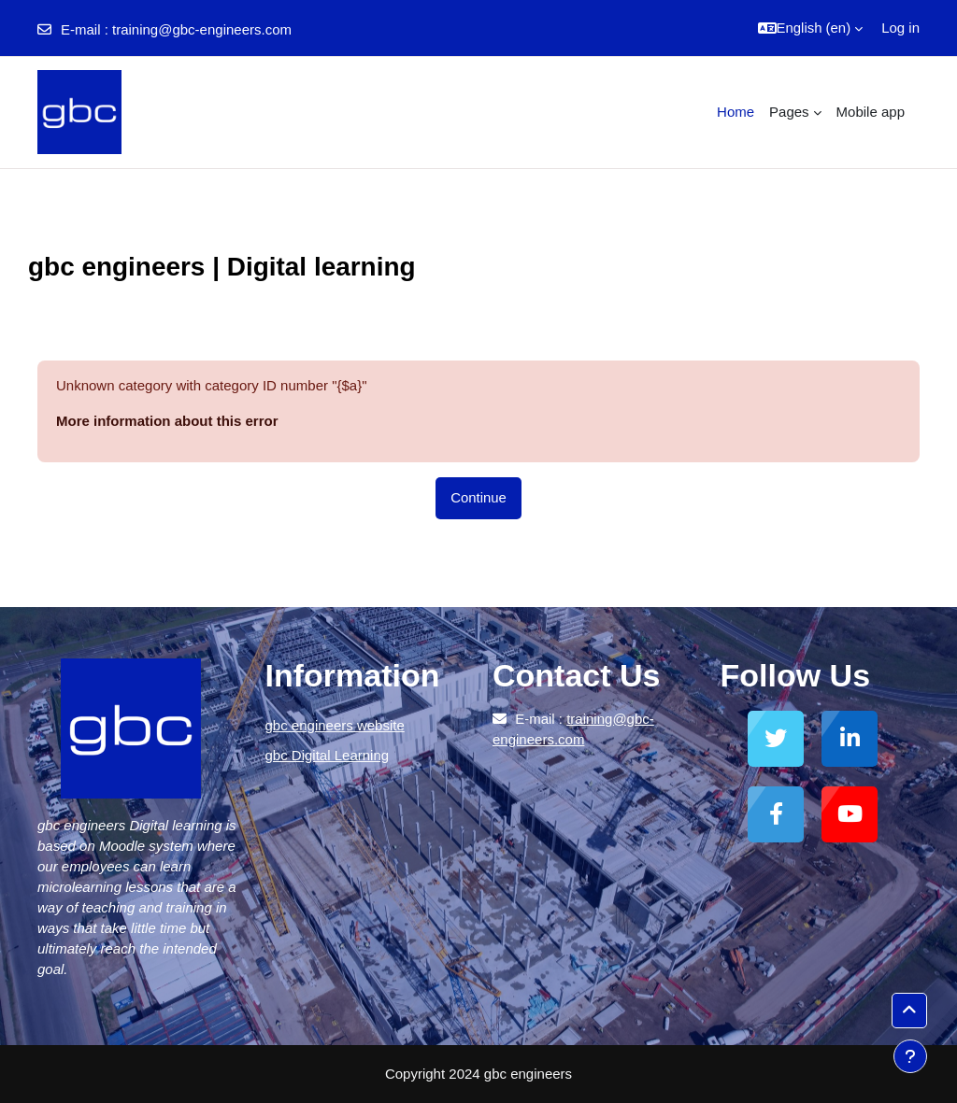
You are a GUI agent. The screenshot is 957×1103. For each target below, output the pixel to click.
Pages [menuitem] (789, 112)
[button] (811, 28)
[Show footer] (910, 1056)
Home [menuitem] (735, 112)
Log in (900, 27)
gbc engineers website (335, 725)
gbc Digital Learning (327, 755)
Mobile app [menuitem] (870, 112)
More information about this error (167, 421)
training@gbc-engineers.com (202, 29)
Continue (478, 497)
